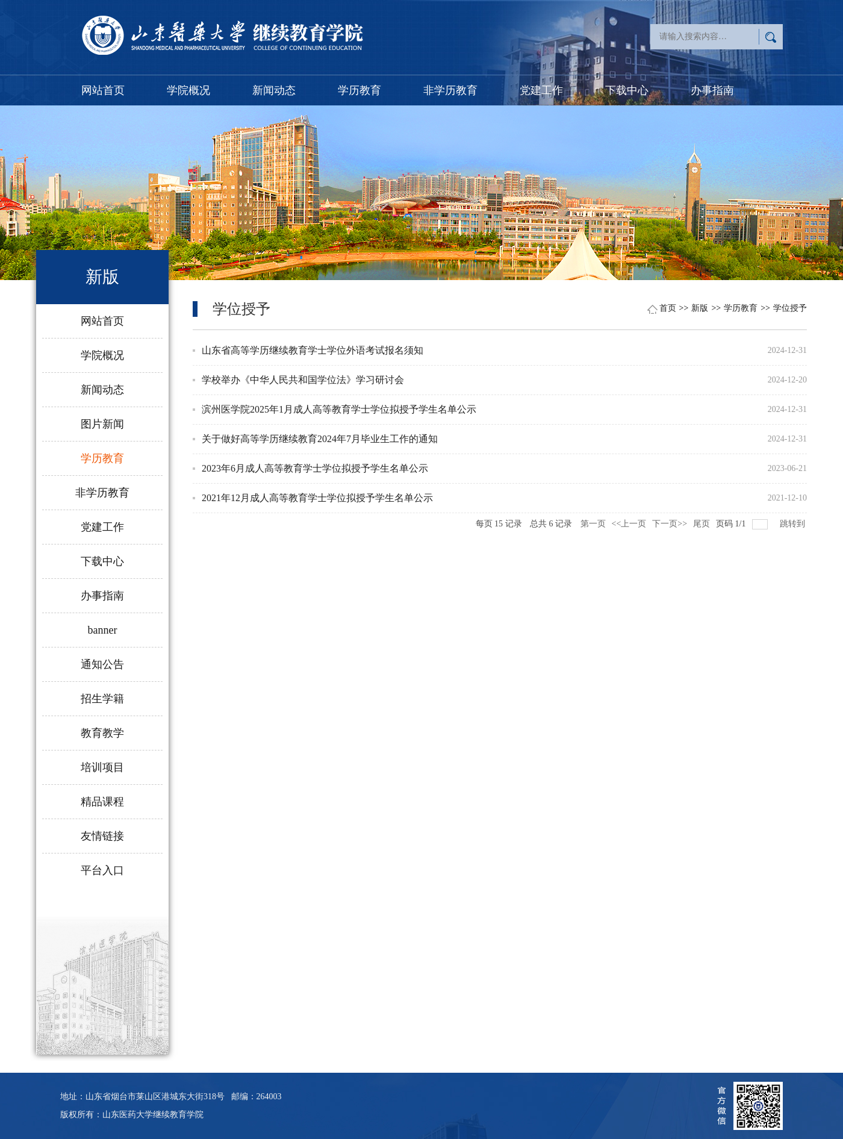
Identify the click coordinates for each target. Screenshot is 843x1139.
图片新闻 (102, 424)
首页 (667, 308)
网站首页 (103, 90)
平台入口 (102, 870)
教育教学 (102, 733)
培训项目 (102, 767)
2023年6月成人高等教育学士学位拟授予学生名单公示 (315, 468)
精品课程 (102, 802)
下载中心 (627, 90)
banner (102, 630)
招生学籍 (102, 699)
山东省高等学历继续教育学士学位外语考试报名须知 (312, 350)
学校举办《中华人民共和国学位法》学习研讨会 (303, 380)
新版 (699, 308)
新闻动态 (274, 90)
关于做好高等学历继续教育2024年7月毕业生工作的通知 (320, 439)
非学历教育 (450, 90)
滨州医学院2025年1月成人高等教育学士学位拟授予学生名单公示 (339, 409)
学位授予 (790, 308)
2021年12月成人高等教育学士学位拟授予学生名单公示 (317, 498)
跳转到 (793, 523)
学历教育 (359, 90)
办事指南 (712, 90)
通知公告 (102, 664)
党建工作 (541, 90)
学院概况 (188, 90)
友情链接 (102, 836)
